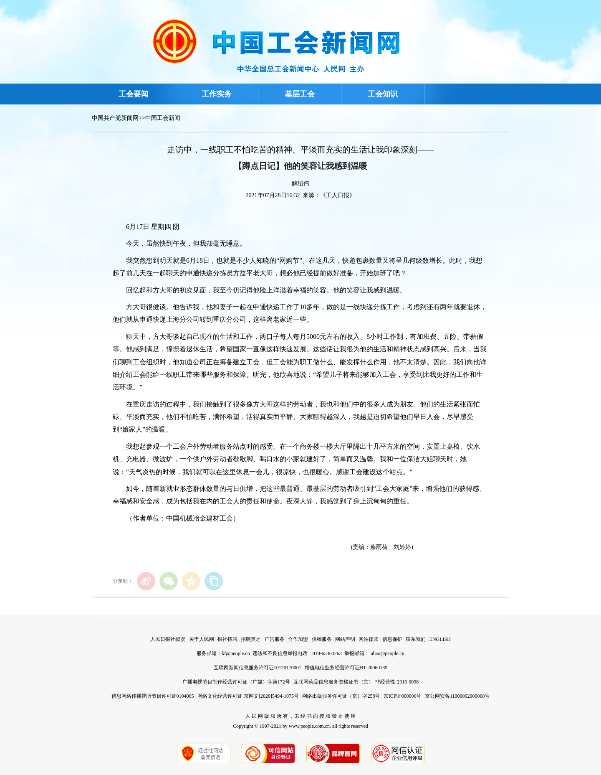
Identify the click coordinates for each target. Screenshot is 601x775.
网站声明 (345, 639)
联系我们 (416, 639)
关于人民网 (201, 639)
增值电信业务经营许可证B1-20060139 (346, 668)
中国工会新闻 (162, 118)
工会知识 (383, 94)
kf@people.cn (236, 653)
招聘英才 (251, 639)
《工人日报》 (337, 195)
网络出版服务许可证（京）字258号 (341, 696)
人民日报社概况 (167, 639)
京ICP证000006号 (403, 696)
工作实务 (217, 94)
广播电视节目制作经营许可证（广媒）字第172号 (236, 682)
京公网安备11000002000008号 (457, 696)
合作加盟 (298, 639)
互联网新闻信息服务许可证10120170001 (257, 668)
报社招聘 (227, 639)
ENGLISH (440, 639)
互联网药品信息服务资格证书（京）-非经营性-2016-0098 (356, 682)
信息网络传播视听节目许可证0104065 (152, 696)
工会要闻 (134, 94)
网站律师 (369, 639)
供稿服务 (322, 639)
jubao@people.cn (386, 653)
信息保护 (392, 639)
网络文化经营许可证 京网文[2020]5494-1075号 (248, 696)
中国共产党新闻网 (115, 118)
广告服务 (275, 639)
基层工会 (300, 94)
